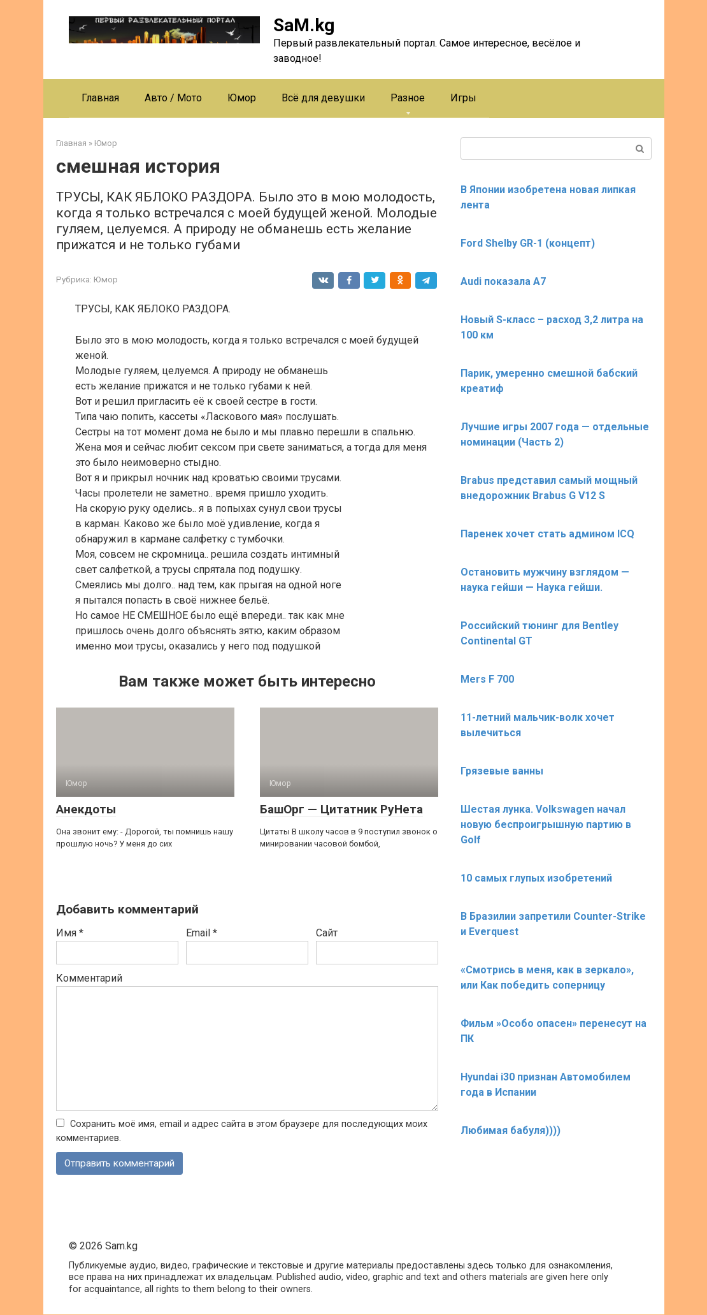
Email (201, 933)
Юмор (241, 98)
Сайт (327, 933)
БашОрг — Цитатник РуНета (341, 809)
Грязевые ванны (502, 771)
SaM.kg (303, 25)
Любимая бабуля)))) (511, 1130)
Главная (100, 98)
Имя (69, 933)
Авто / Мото (173, 98)
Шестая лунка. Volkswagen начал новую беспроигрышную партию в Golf (546, 824)
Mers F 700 (487, 679)
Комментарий (89, 978)
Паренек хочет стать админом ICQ (547, 534)
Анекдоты (86, 809)
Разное (407, 98)
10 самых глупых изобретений (536, 878)
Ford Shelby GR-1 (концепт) (528, 243)
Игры (463, 98)
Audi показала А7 (503, 281)
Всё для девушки (323, 98)
